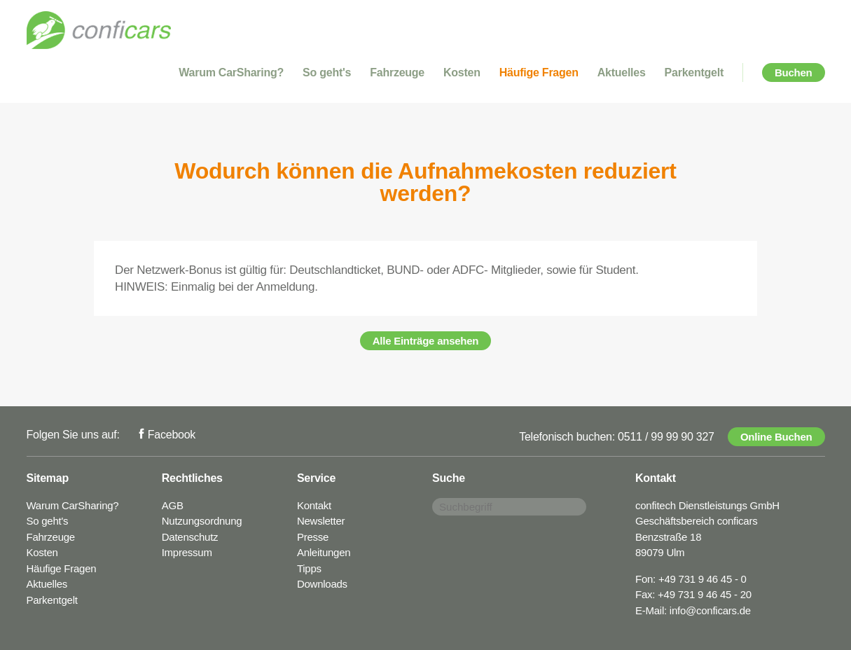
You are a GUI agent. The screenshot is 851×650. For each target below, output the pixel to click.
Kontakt (314, 505)
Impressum (187, 552)
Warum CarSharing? (231, 72)
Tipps (309, 568)
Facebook (171, 435)
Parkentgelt (694, 72)
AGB (173, 505)
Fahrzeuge (397, 72)
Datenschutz (190, 537)
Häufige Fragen (539, 72)
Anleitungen (323, 552)
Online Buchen (776, 437)
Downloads (322, 584)
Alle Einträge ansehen (425, 341)
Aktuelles (621, 72)
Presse (312, 537)
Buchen (793, 72)
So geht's (327, 72)
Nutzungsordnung (202, 521)
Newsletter (321, 521)
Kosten (461, 72)
